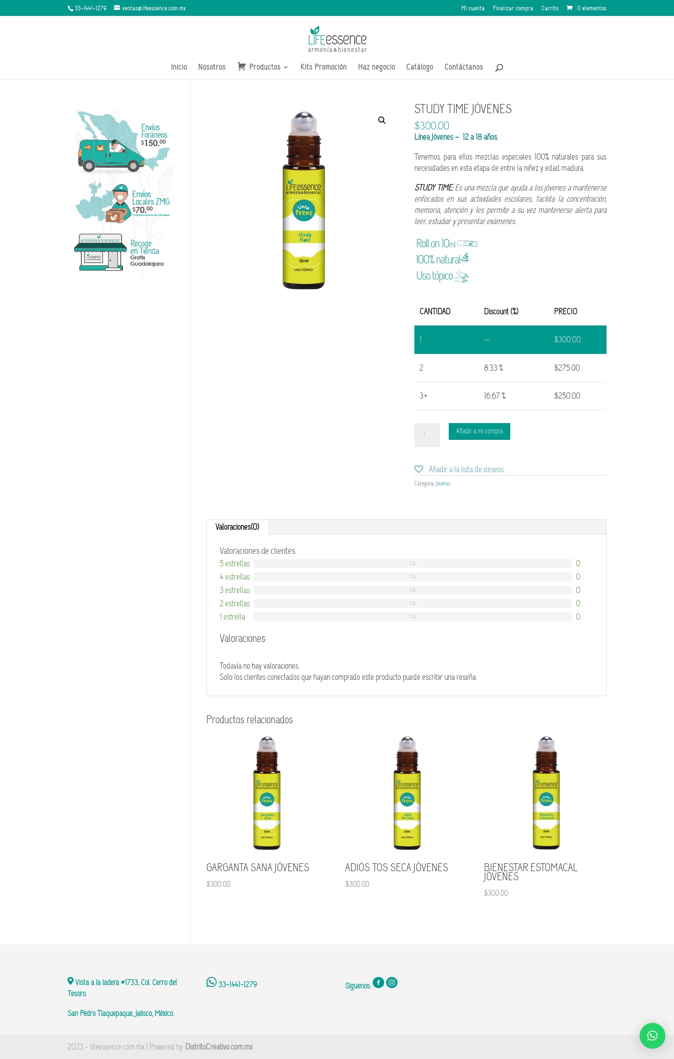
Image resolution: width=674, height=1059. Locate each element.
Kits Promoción (323, 68)
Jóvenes (443, 483)
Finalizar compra (513, 9)
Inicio (179, 68)
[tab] (237, 527)
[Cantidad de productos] (427, 435)
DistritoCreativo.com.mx (218, 1047)
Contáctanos (463, 68)
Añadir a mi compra (479, 431)
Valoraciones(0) (237, 527)
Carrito (550, 9)
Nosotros (212, 68)
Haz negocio (376, 68)
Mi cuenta (473, 9)
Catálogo (419, 68)
